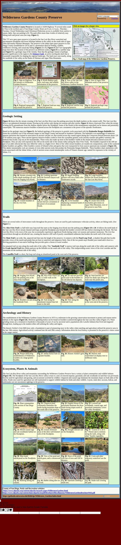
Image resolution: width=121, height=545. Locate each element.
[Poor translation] (9, 510)
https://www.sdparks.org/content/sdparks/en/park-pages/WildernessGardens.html (35, 491)
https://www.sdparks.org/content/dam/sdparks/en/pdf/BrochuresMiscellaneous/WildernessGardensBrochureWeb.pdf (49, 493)
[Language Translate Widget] (108, 16)
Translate (112, 18)
